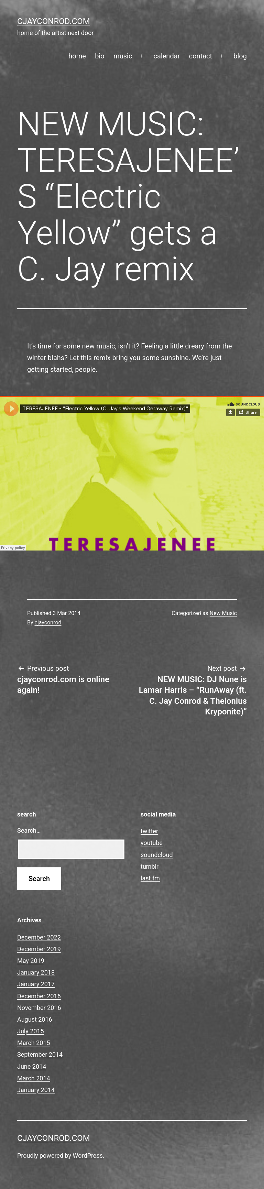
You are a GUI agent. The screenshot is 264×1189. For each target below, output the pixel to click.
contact (200, 56)
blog (240, 56)
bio (99, 56)
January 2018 (36, 972)
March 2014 (33, 1078)
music (122, 56)
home (77, 56)
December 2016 (39, 996)
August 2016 (34, 1019)
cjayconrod (48, 622)
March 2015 (33, 1042)
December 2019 (39, 949)
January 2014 (36, 1089)
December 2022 (39, 937)
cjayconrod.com (53, 21)
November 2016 (39, 1007)
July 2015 (30, 1031)
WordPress (88, 1155)
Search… (29, 830)
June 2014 (31, 1066)
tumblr (149, 866)
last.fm (150, 878)
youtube (152, 842)
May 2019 (30, 960)
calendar (167, 56)
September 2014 (40, 1054)
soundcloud (157, 854)
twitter (149, 831)
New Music (223, 613)
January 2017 (36, 984)
